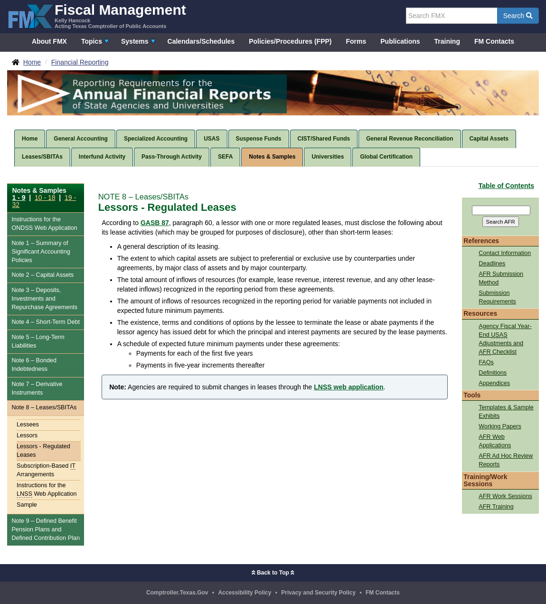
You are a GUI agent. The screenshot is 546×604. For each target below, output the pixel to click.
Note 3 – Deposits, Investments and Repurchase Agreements (44, 299)
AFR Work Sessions (505, 496)
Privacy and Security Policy (318, 592)
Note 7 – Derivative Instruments (36, 388)
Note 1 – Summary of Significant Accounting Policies (40, 252)
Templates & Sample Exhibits (506, 411)
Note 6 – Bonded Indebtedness (33, 364)
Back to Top (273, 572)
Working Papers (500, 426)
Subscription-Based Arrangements (46, 470)
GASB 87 (155, 222)
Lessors (27, 435)
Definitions (493, 372)
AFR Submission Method (501, 278)
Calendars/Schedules (201, 41)
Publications (400, 41)
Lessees (28, 424)
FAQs (486, 362)
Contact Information (505, 253)
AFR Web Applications (495, 441)
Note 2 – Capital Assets (42, 275)
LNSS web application (348, 387)
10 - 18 (45, 197)
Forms (356, 41)
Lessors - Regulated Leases (43, 450)
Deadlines (492, 263)
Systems (135, 41)
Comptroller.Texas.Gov (177, 592)
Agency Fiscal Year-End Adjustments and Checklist (505, 339)
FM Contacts (494, 41)
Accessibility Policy (244, 592)
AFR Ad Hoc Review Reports (506, 460)
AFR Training (496, 506)
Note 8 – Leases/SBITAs (43, 407)
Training (447, 41)
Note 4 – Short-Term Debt (45, 322)
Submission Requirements (497, 297)
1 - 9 (19, 197)
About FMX (49, 41)
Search (518, 15)
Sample (27, 504)
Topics (91, 41)
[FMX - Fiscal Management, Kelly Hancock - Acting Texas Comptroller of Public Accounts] (96, 15)
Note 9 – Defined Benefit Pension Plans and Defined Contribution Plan (45, 529)
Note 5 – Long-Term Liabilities (37, 341)
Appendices (494, 383)
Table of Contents (506, 185)
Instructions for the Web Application (44, 224)
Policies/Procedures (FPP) (290, 41)
